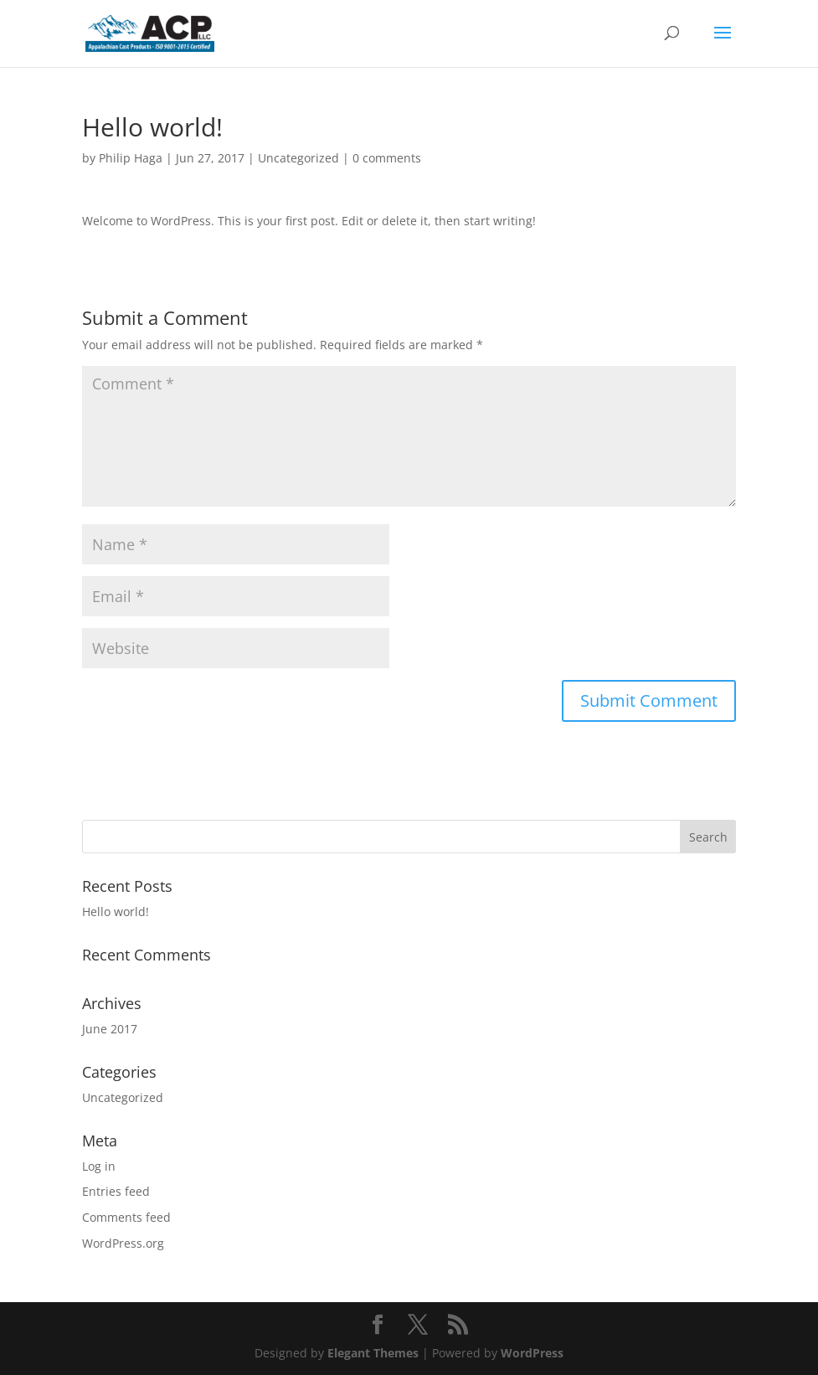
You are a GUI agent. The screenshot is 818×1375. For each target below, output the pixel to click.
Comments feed (126, 1217)
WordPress (532, 1353)
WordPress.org (123, 1243)
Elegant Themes (373, 1353)
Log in (99, 1166)
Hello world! (115, 911)
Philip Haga (130, 158)
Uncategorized (298, 158)
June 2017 (109, 1029)
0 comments (386, 158)
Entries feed (116, 1191)
